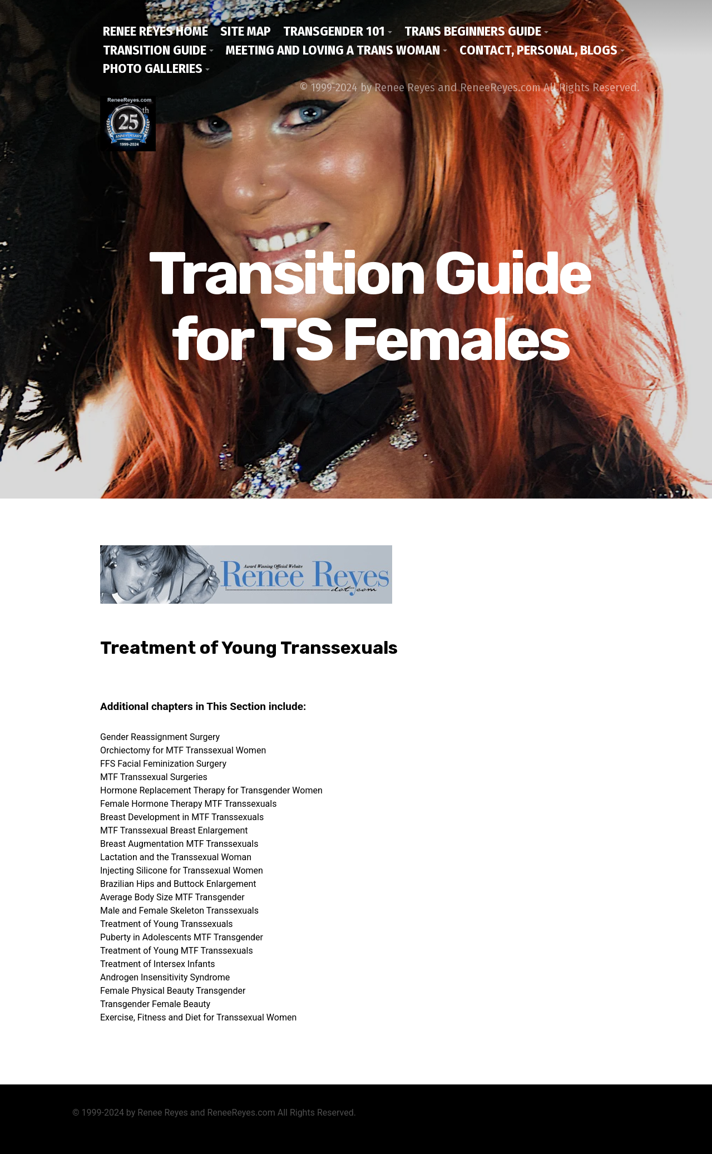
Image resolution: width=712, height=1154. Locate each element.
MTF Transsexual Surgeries (153, 777)
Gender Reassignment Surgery (160, 737)
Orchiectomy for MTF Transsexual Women (183, 750)
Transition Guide (154, 50)
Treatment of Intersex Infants (157, 964)
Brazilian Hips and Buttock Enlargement (178, 884)
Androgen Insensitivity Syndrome (165, 977)
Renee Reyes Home (155, 31)
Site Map (245, 31)
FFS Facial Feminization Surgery (163, 763)
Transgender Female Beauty (155, 1004)
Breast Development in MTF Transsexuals (182, 817)
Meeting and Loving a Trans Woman (333, 50)
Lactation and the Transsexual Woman (175, 857)
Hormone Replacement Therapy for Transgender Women (211, 790)
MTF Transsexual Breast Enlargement (174, 830)
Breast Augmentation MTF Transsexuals (179, 844)
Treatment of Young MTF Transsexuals (176, 950)
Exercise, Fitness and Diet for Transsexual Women (198, 1017)
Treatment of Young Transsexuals (166, 924)
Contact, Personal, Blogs (538, 50)
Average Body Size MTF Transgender (172, 897)
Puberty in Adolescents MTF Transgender (181, 937)
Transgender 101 (334, 31)
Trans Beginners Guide (472, 31)
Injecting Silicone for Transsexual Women (181, 870)
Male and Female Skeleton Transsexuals (179, 910)
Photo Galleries (152, 68)
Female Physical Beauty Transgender (172, 990)
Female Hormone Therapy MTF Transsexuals (188, 803)
